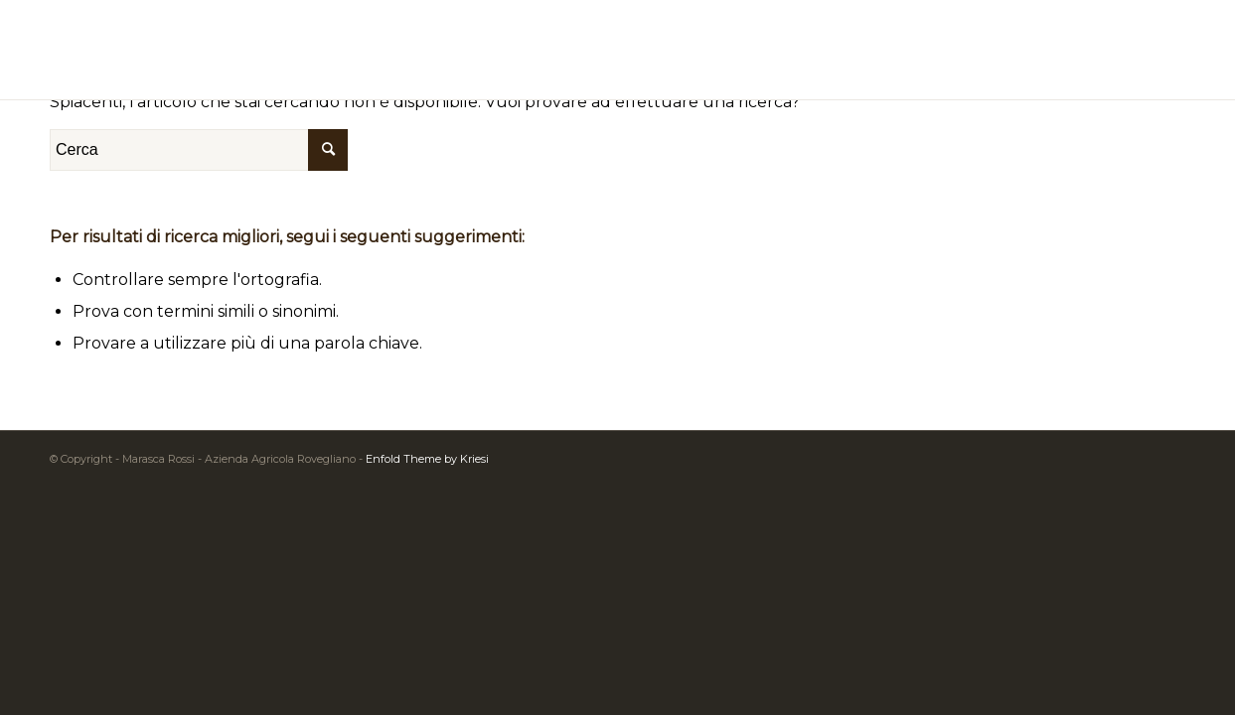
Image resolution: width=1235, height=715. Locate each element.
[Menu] (1161, 49)
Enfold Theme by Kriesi (427, 459)
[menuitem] (1161, 49)
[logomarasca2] (618, 49)
